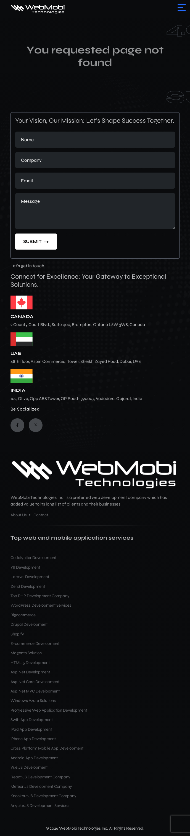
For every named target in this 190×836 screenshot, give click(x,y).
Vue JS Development (29, 767)
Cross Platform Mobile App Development (46, 748)
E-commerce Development (34, 643)
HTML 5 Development (30, 662)
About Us (18, 514)
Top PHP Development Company (40, 595)
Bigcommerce (23, 614)
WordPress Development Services (40, 605)
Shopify (17, 634)
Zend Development (27, 586)
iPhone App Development (33, 738)
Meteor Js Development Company (41, 786)
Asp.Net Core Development (34, 681)
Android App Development (34, 757)
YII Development (25, 567)
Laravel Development (29, 576)
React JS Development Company (40, 777)
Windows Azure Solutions (33, 700)
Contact (40, 514)
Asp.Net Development (30, 672)
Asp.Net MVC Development (35, 691)
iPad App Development (31, 729)
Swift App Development (31, 719)
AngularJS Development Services (39, 805)
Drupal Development (29, 624)
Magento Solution (26, 652)
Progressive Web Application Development (48, 710)
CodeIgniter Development (33, 557)
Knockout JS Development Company (43, 795)
